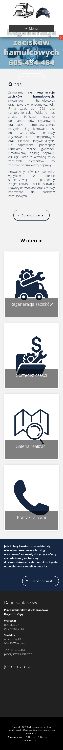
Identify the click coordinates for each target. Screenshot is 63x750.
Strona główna (15, 737)
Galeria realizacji (31, 446)
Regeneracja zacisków (31, 304)
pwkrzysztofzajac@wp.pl (18, 654)
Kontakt (28, 740)
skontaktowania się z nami (26, 562)
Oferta (31, 737)
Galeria (43, 737)
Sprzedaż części (31, 375)
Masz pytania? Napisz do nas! (31, 76)
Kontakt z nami (31, 517)
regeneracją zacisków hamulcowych (31, 94)
